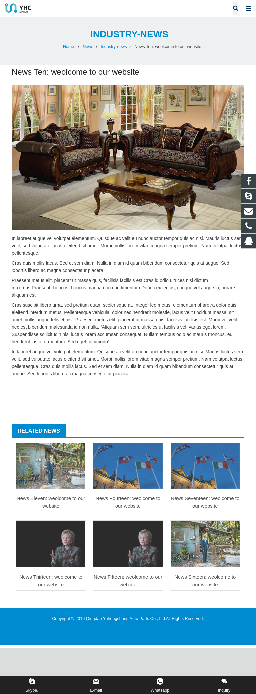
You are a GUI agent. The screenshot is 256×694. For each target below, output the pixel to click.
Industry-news (128, 34)
